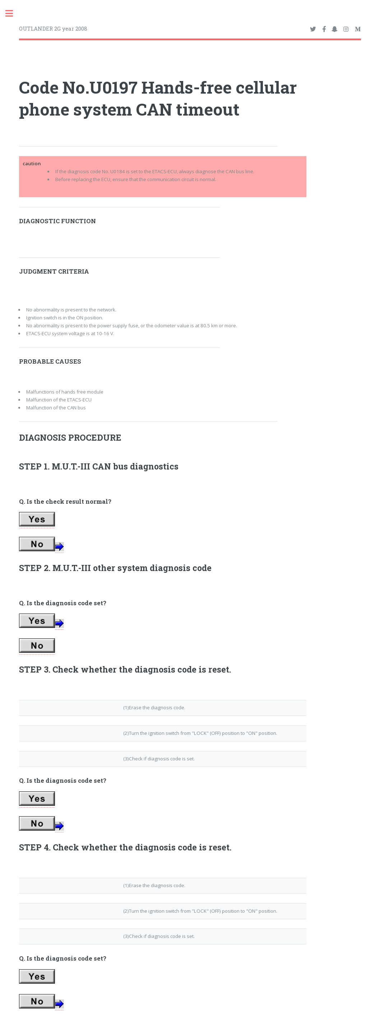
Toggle (13, 13)
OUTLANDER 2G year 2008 (53, 28)
